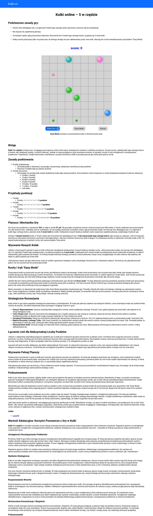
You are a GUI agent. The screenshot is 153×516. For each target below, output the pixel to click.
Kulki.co (13, 3)
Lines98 (16, 416)
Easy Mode (79, 129)
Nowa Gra (51, 129)
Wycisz (103, 129)
